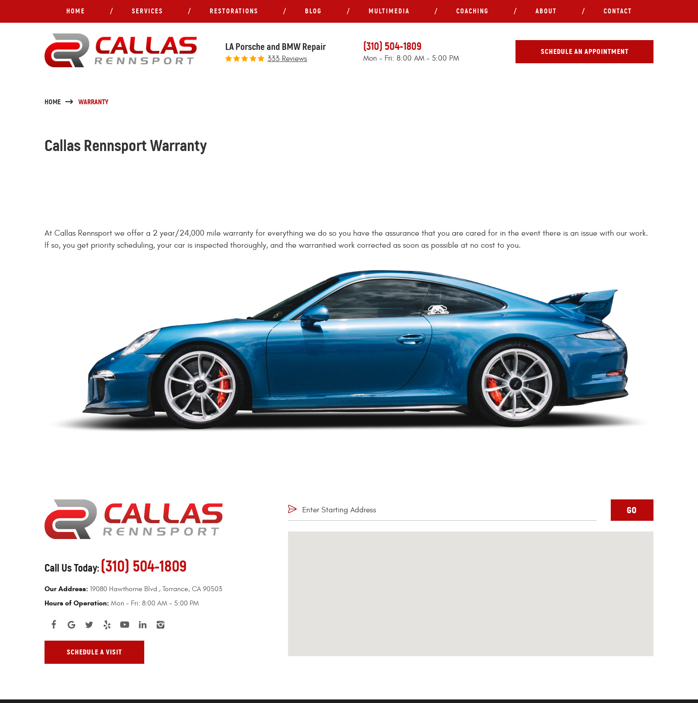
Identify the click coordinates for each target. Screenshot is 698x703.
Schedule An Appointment (585, 51)
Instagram (160, 625)
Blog (313, 11)
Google (71, 625)
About (546, 11)
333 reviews (287, 59)
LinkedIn (142, 625)
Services (147, 11)
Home (75, 11)
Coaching (472, 11)
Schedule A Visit (94, 652)
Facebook (53, 625)
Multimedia (389, 11)
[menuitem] (75, 11)
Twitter (89, 625)
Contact (618, 11)
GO (632, 510)
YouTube (125, 625)
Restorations (234, 11)
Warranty (93, 101)
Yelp (107, 625)
